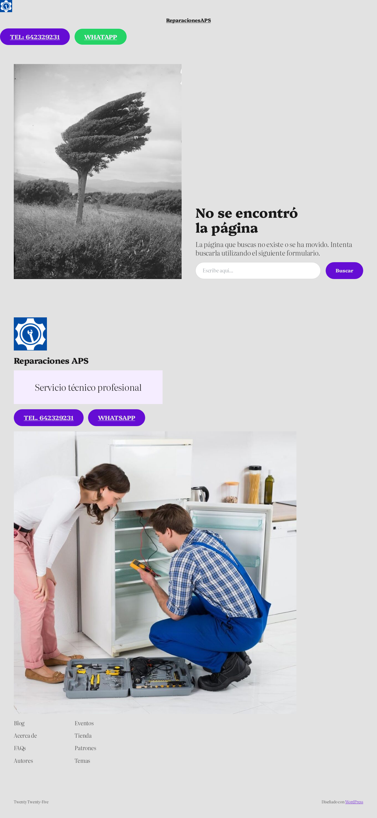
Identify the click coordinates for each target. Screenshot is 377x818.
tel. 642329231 (49, 417)
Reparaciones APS (51, 360)
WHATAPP (100, 36)
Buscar (344, 270)
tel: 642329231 (35, 36)
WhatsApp (116, 417)
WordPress (354, 801)
